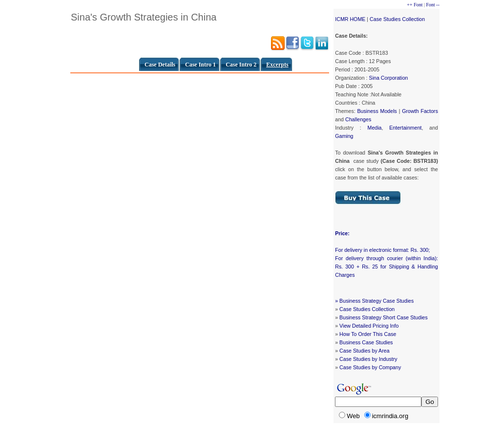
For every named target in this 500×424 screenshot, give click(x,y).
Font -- (433, 4)
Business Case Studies (366, 342)
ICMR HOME (350, 19)
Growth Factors (420, 111)
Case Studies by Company (370, 367)
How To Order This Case (367, 334)
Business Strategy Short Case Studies (383, 317)
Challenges (358, 119)
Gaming (344, 136)
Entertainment (405, 128)
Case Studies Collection (397, 19)
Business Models (376, 111)
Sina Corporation (388, 78)
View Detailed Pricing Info (368, 326)
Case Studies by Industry (368, 359)
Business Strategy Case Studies (376, 301)
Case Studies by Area (364, 351)
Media (375, 128)
